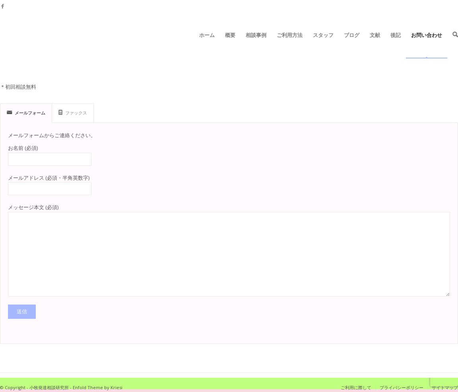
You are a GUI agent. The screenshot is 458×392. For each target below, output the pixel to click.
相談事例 (256, 44)
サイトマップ (445, 387)
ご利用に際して (356, 387)
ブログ (352, 44)
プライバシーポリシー (401, 387)
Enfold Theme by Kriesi (97, 387)
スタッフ (323, 44)
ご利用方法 (290, 44)
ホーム (207, 44)
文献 (375, 44)
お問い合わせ (426, 44)
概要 (230, 44)
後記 (395, 44)
